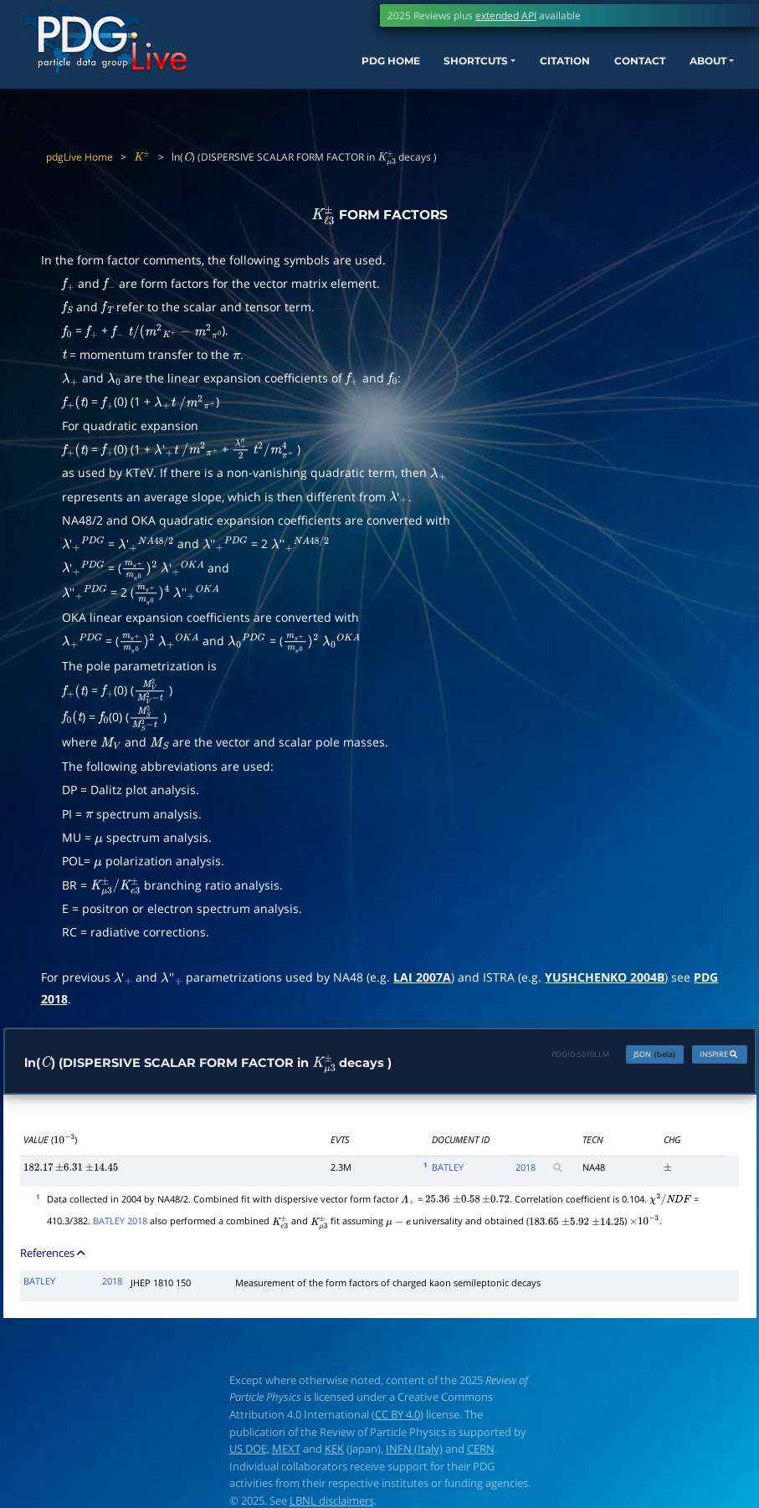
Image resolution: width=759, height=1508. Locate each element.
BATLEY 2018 (120, 1224)
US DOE (248, 1451)
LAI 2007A (422, 977)
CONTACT (613, 72)
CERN (481, 1451)
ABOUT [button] (690, 72)
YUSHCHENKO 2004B (604, 977)
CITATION (528, 72)
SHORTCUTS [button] (425, 72)
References (53, 1256)
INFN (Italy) (414, 1451)
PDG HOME (326, 72)
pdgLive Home (79, 157)
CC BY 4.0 (397, 1417)
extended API (505, 15)
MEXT (286, 1451)
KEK (334, 1451)
